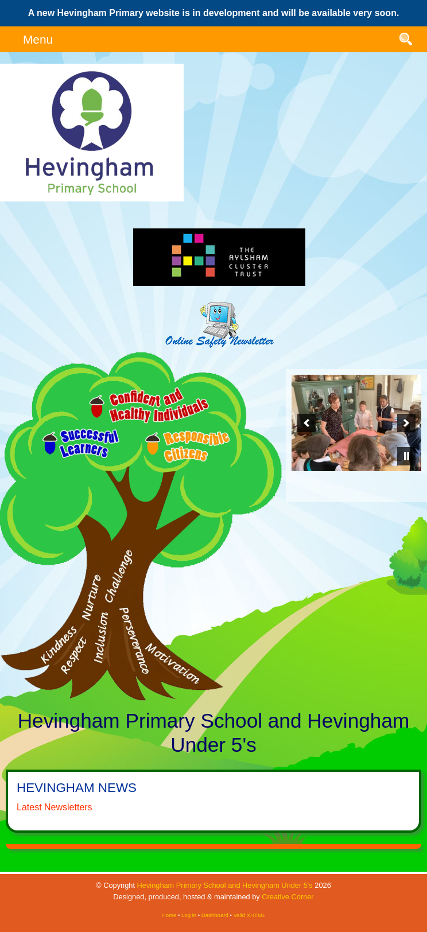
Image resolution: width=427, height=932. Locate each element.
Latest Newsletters (54, 807)
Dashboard (214, 915)
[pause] (406, 456)
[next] (406, 423)
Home (169, 915)
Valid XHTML (249, 915)
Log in (188, 915)
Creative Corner (287, 896)
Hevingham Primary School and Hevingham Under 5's (225, 885)
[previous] (306, 423)
